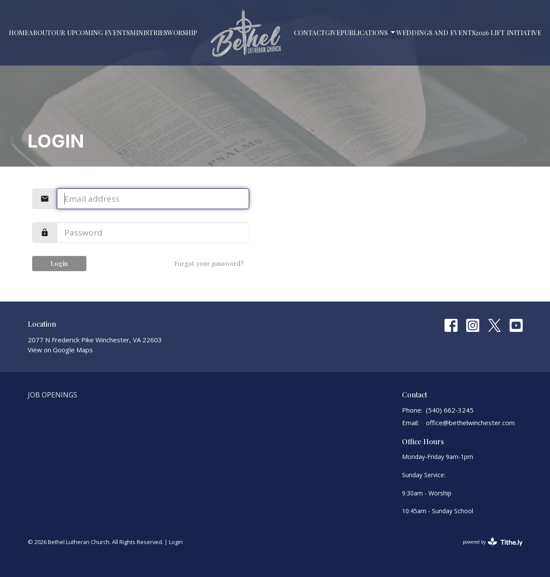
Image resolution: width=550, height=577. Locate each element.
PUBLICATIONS (368, 32)
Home (19, 32)
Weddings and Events (435, 32)
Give (332, 32)
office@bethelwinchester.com (470, 422)
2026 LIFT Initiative (508, 32)
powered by (493, 542)
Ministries (148, 32)
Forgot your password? (209, 263)
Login (59, 263)
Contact (309, 32)
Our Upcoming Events (90, 32)
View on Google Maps (60, 349)
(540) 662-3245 (450, 410)
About (40, 32)
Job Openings (52, 395)
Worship (182, 32)
